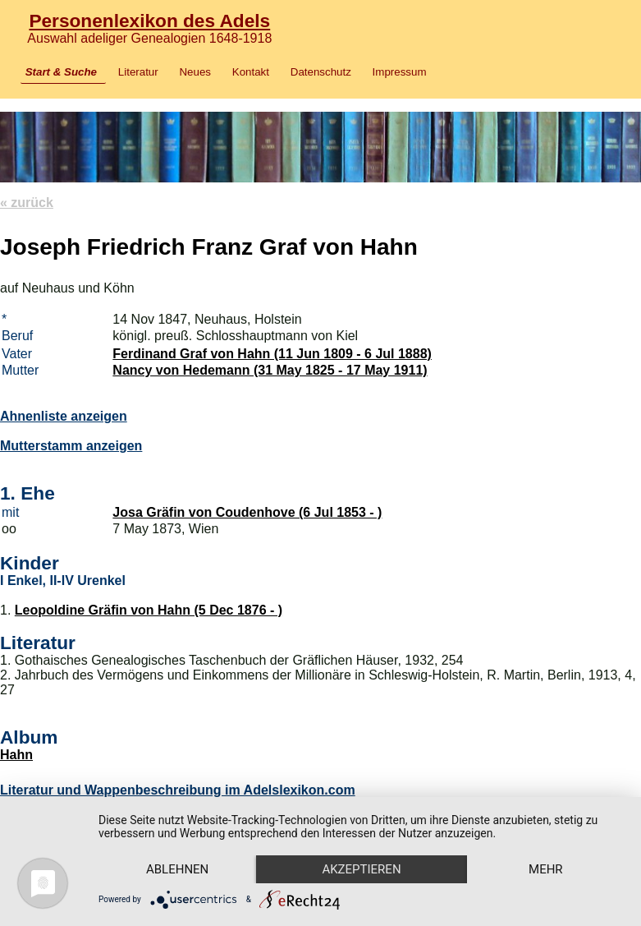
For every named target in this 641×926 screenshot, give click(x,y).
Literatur (138, 72)
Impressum (400, 72)
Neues (195, 72)
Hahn (16, 755)
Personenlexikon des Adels (149, 20)
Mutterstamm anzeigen (71, 446)
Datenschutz (321, 72)
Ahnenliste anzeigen (63, 416)
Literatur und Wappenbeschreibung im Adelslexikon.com (177, 790)
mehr (546, 869)
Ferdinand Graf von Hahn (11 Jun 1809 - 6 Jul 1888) (272, 354)
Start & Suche (61, 72)
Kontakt (250, 72)
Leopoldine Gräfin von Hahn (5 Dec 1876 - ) (148, 610)
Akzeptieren (361, 869)
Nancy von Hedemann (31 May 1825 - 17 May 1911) (269, 370)
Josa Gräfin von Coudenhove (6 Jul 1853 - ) (247, 512)
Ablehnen (177, 869)
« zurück (26, 203)
